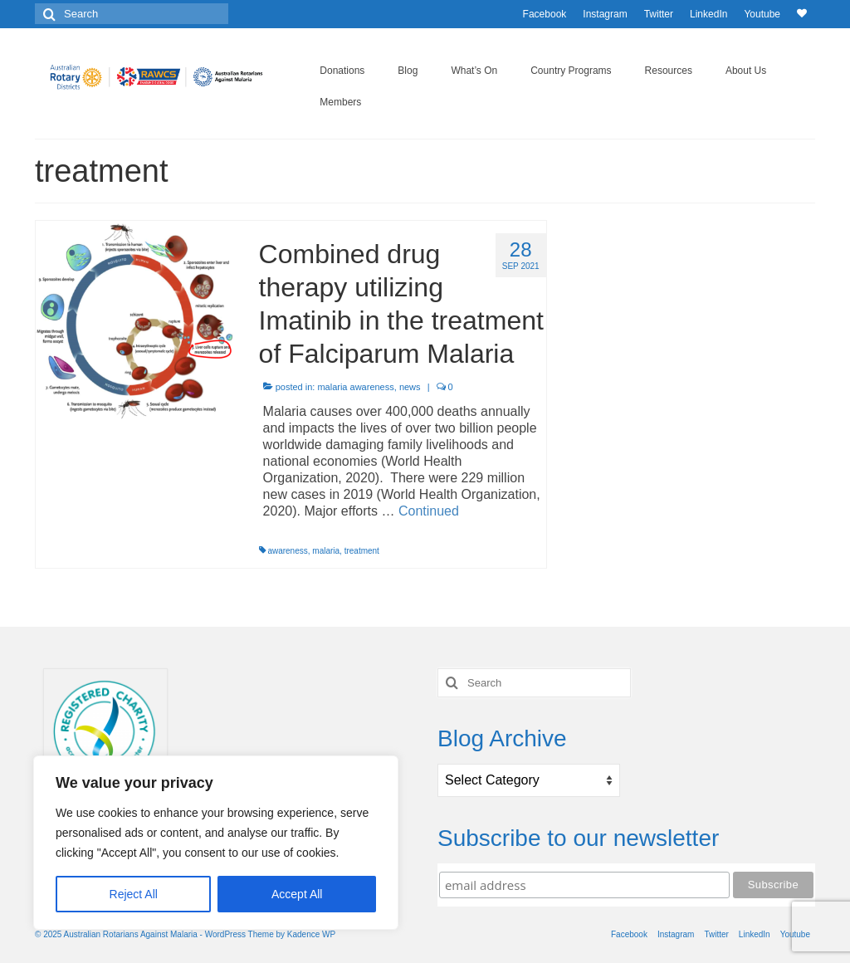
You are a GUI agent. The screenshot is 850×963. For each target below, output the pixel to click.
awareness (287, 550)
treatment (361, 550)
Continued (428, 511)
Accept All (296, 894)
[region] (215, 842)
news (410, 387)
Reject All (134, 894)
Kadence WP (311, 934)
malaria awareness (355, 387)
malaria (326, 550)
